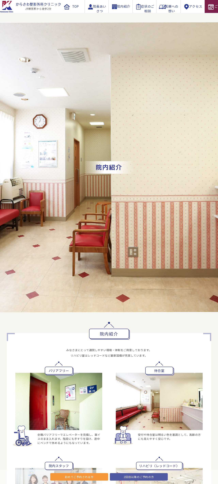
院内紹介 (120, 16)
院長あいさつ (96, 16)
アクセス (192, 16)
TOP (72, 16)
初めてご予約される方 (79, 477)
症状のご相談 (144, 16)
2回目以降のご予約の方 (139, 477)
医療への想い (168, 16)
